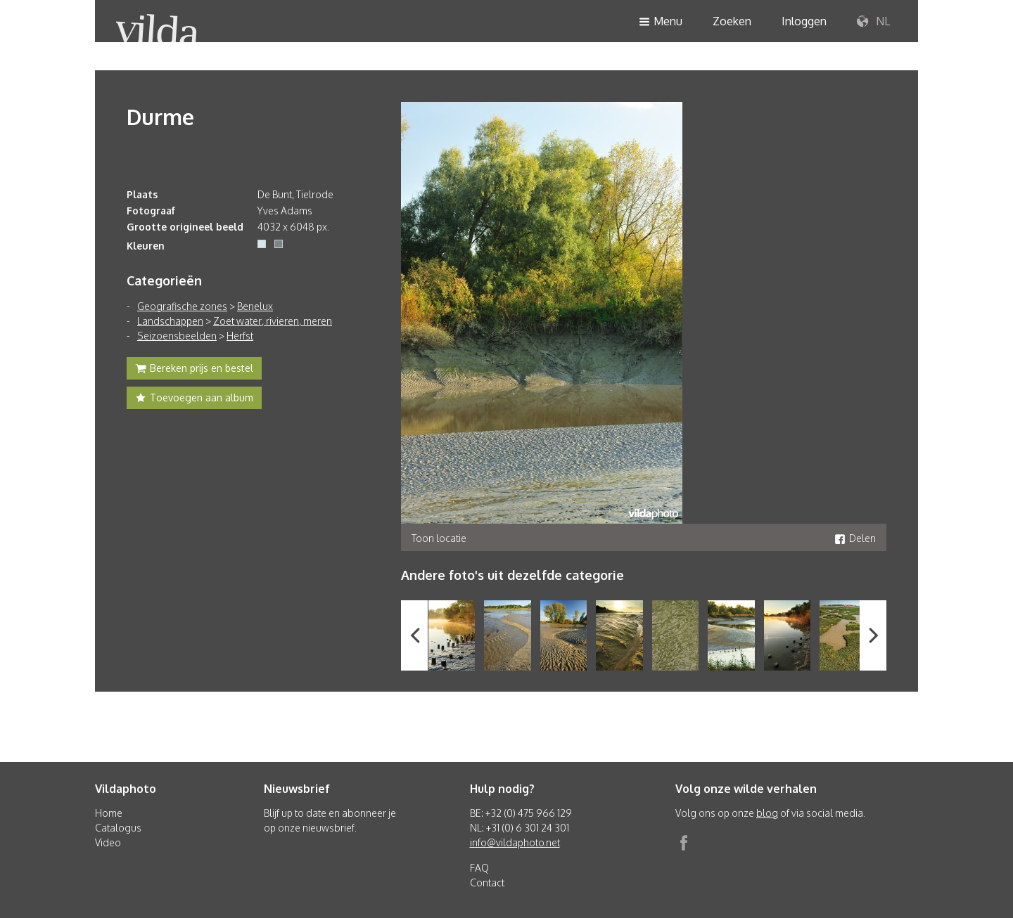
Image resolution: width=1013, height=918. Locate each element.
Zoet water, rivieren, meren (272, 321)
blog (767, 813)
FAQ (479, 868)
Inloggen (804, 21)
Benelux (255, 306)
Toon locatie (439, 538)
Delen (855, 538)
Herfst (240, 336)
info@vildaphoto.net (515, 842)
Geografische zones (182, 306)
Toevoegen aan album (194, 399)
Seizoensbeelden (177, 336)
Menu (660, 22)
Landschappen (170, 321)
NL (873, 22)
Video (108, 842)
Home (108, 813)
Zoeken (732, 21)
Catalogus (118, 828)
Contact (487, 882)
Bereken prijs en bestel (194, 369)
